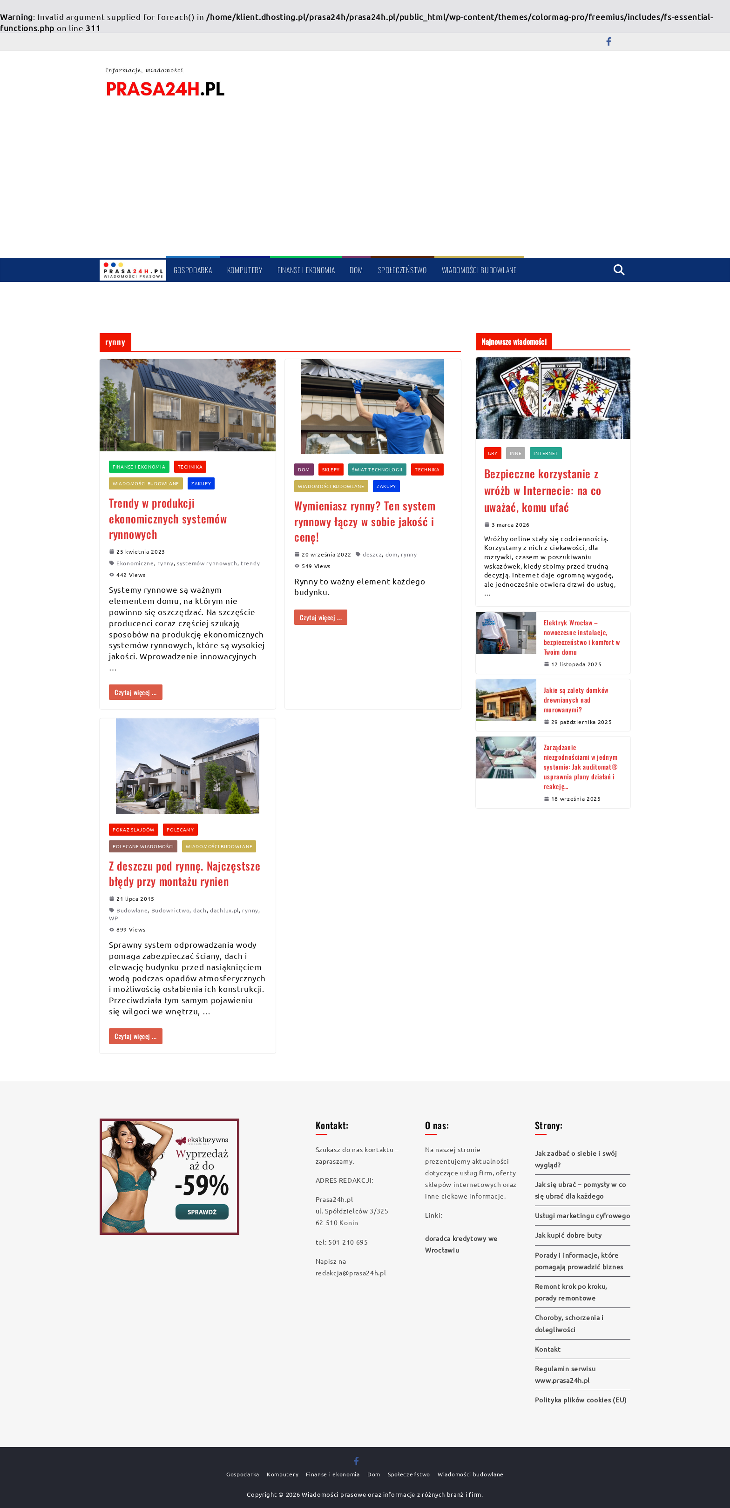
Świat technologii (377, 469)
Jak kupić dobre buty (568, 1235)
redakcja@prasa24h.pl (351, 1272)
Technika (190, 466)
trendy (250, 563)
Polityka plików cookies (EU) (581, 1399)
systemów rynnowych (207, 563)
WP (113, 918)
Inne (516, 452)
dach (200, 910)
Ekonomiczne (135, 563)
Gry (493, 452)
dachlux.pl (224, 910)
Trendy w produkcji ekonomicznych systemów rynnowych (168, 518)
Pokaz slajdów (134, 829)
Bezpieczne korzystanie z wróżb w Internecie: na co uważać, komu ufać (543, 490)
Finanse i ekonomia (306, 269)
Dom (356, 269)
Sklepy (331, 469)
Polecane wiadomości (143, 846)
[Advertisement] (365, 186)
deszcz (372, 554)
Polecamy (180, 829)
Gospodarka (193, 269)
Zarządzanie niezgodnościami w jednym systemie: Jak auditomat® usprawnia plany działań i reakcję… (581, 766)
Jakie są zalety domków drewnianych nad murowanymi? (576, 699)
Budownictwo (170, 910)
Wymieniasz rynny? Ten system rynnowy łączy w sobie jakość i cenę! (365, 521)
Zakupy (201, 483)
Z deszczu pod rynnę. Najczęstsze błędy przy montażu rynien (184, 873)
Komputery (245, 269)
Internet (546, 452)
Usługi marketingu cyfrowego (582, 1215)
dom (391, 554)
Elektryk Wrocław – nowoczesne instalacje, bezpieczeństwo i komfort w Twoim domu (582, 637)
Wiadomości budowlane (479, 269)
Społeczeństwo (402, 269)
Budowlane (132, 910)
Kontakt (548, 1349)
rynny (165, 563)
